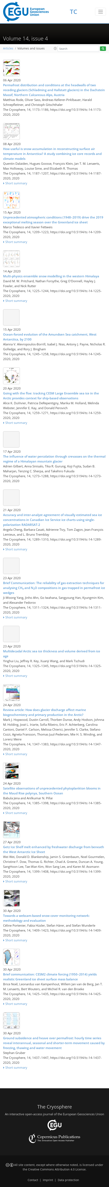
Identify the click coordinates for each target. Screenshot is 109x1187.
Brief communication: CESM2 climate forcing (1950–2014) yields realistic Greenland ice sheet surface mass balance (50, 976)
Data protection (68, 1180)
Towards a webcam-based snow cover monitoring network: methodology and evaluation (46, 918)
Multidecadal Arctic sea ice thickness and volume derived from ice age (51, 653)
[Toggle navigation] (100, 12)
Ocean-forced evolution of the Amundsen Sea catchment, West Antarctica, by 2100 (50, 336)
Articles (8, 48)
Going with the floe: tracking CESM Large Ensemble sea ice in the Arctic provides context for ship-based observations (51, 395)
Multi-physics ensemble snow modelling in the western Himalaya (51, 276)
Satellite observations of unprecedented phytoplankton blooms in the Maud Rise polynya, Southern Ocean (52, 790)
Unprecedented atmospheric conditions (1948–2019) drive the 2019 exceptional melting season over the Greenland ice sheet (53, 219)
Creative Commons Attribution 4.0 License (57, 1169)
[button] (55, 48)
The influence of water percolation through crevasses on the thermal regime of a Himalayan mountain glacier (54, 458)
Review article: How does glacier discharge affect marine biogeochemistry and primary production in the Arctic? (44, 712)
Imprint (48, 1180)
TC (73, 11)
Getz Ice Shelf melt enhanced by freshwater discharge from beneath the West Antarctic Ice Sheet (53, 849)
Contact (33, 1180)
